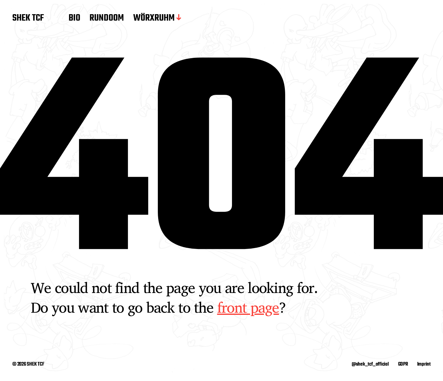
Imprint (424, 364)
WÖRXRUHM (154, 18)
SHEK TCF (28, 18)
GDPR (403, 364)
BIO (74, 18)
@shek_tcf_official (370, 364)
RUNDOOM (107, 18)
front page (248, 307)
